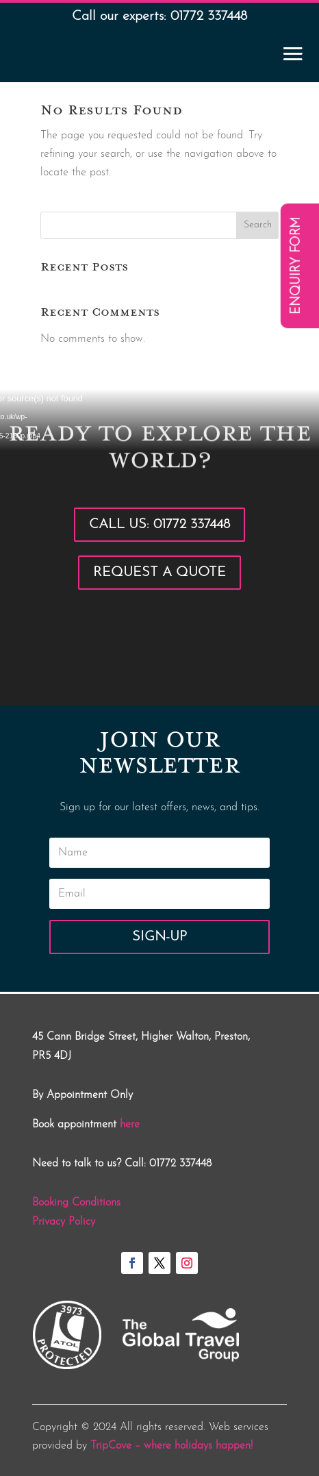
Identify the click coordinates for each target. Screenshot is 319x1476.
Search (258, 225)
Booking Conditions (76, 1202)
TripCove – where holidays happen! (171, 1445)
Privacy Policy (63, 1221)
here (130, 1124)
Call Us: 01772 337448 (159, 524)
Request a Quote (159, 572)
